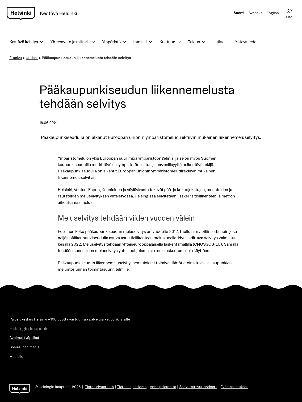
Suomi (239, 12)
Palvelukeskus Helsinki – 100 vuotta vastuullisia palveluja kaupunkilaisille (69, 319)
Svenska (255, 12)
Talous (194, 41)
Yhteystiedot (246, 41)
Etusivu (15, 57)
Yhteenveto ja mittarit (70, 41)
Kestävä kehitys (23, 41)
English (273, 12)
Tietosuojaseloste (132, 386)
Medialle (16, 356)
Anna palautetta (163, 386)
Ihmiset (140, 41)
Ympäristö (111, 41)
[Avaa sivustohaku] (289, 11)
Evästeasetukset (234, 386)
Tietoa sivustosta (99, 386)
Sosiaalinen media (24, 347)
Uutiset (219, 41)
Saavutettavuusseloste (198, 386)
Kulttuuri (167, 41)
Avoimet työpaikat (24, 337)
